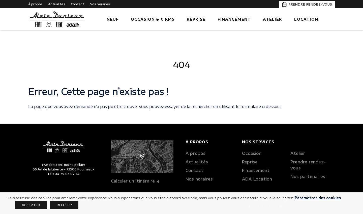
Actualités (56, 4)
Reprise (196, 19)
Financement (234, 19)
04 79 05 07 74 (67, 174)
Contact (77, 4)
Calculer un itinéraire (135, 182)
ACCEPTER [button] (31, 205)
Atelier (272, 19)
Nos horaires (100, 4)
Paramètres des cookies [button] (318, 198)
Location (306, 19)
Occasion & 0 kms (153, 19)
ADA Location (257, 179)
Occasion (252, 153)
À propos (35, 4)
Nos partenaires (307, 176)
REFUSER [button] (64, 205)
